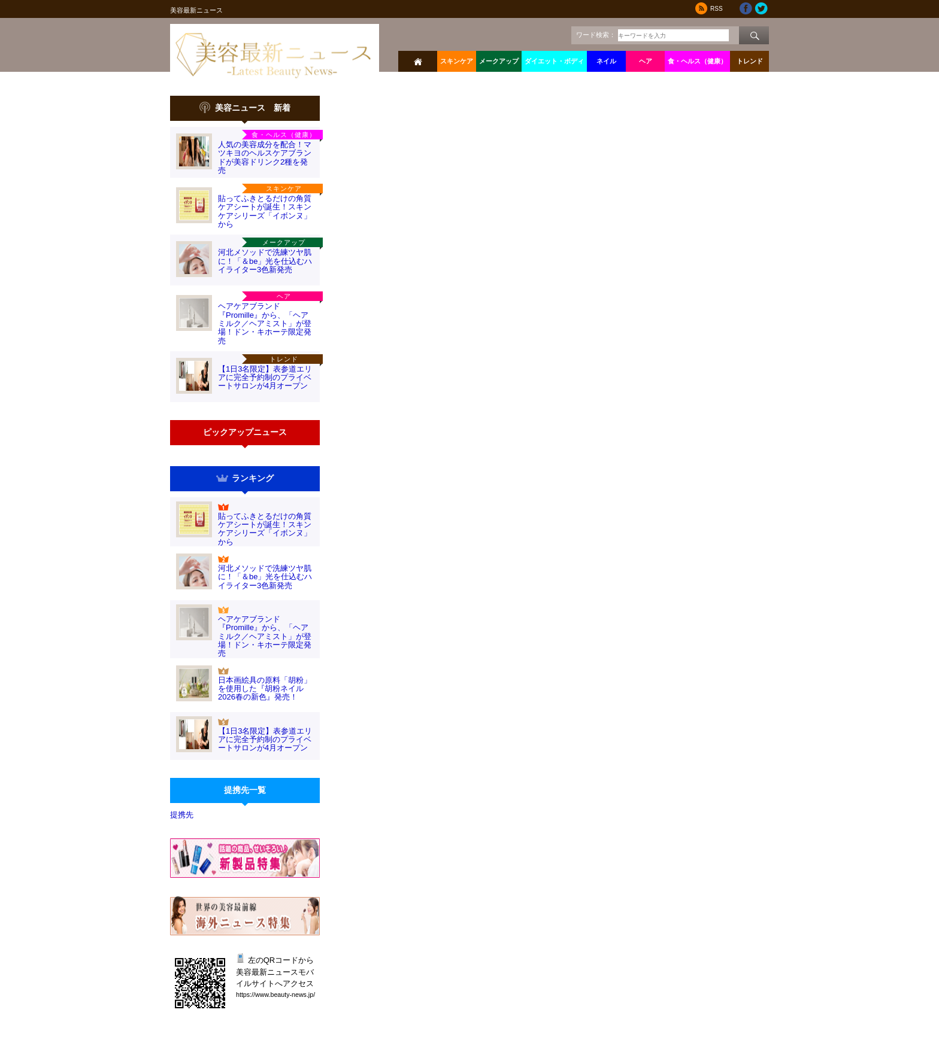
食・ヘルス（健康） (697, 61)
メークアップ (499, 61)
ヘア (645, 61)
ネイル (606, 61)
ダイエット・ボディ (554, 61)
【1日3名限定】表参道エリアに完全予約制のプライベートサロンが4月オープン (265, 377)
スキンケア (456, 61)
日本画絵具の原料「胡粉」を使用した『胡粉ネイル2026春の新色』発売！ (264, 689)
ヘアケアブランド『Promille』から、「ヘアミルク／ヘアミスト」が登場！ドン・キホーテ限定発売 (264, 323)
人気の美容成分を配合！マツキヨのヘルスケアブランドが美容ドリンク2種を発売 (264, 157)
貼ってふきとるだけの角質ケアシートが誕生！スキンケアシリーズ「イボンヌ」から (264, 211)
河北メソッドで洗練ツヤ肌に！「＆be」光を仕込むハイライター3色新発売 (265, 261)
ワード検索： (596, 34)
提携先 (181, 814)
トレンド (750, 61)
